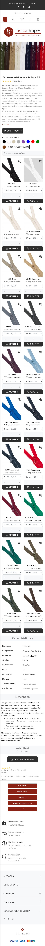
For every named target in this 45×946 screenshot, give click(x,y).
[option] (22, 56)
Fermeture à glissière (30, 689)
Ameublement (22, 792)
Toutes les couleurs (18, 147)
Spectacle (22, 797)
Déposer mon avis (22, 759)
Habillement (22, 786)
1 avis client (17, 81)
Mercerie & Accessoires (22, 803)
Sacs (22, 809)
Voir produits (13, 131)
